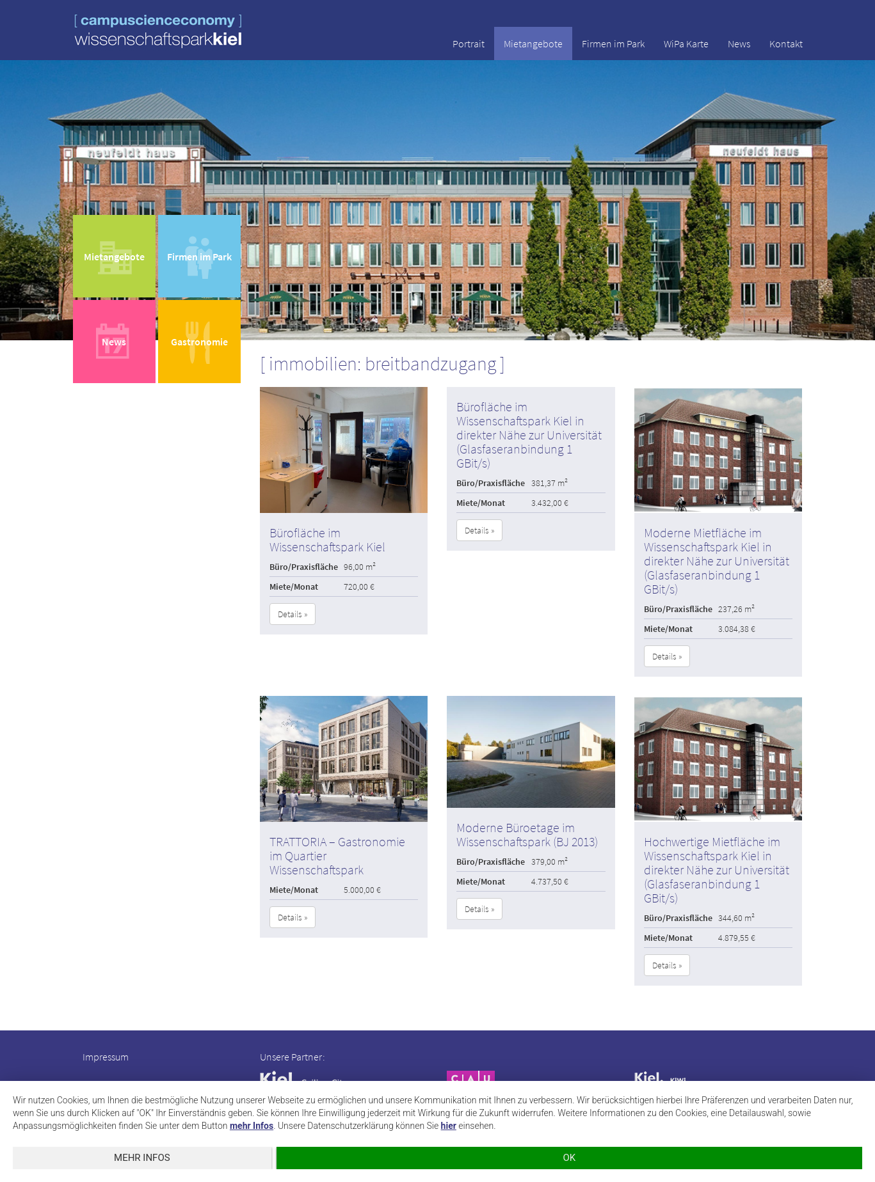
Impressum (106, 1056)
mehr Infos (251, 1126)
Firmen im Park (613, 43)
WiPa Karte (686, 43)
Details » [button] (292, 614)
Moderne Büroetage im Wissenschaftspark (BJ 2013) (527, 834)
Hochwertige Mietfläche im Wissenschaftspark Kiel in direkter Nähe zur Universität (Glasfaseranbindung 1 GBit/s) (716, 869)
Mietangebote (533, 43)
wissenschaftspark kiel (158, 31)
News (739, 43)
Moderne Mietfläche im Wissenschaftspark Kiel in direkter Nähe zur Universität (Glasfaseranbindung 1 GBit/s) (716, 560)
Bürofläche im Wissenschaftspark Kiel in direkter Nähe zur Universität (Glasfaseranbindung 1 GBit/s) (529, 434)
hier (448, 1126)
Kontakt (786, 43)
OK (567, 1157)
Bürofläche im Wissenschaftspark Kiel (327, 539)
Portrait (469, 43)
